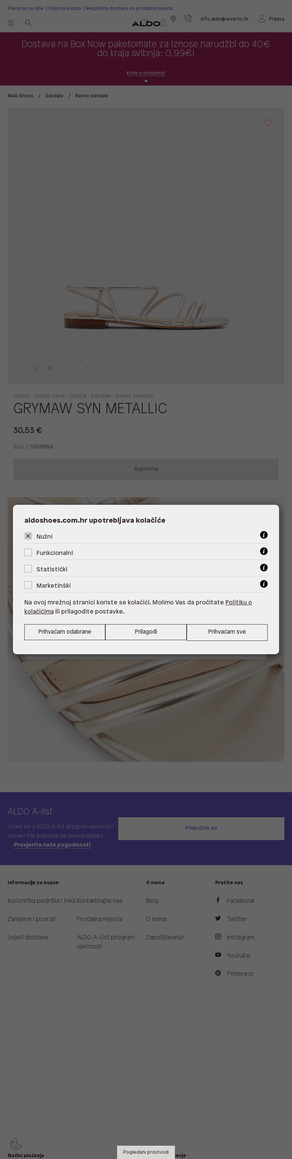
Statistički (51, 569)
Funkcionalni (54, 553)
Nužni (44, 536)
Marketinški (53, 585)
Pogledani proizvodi (146, 1152)
